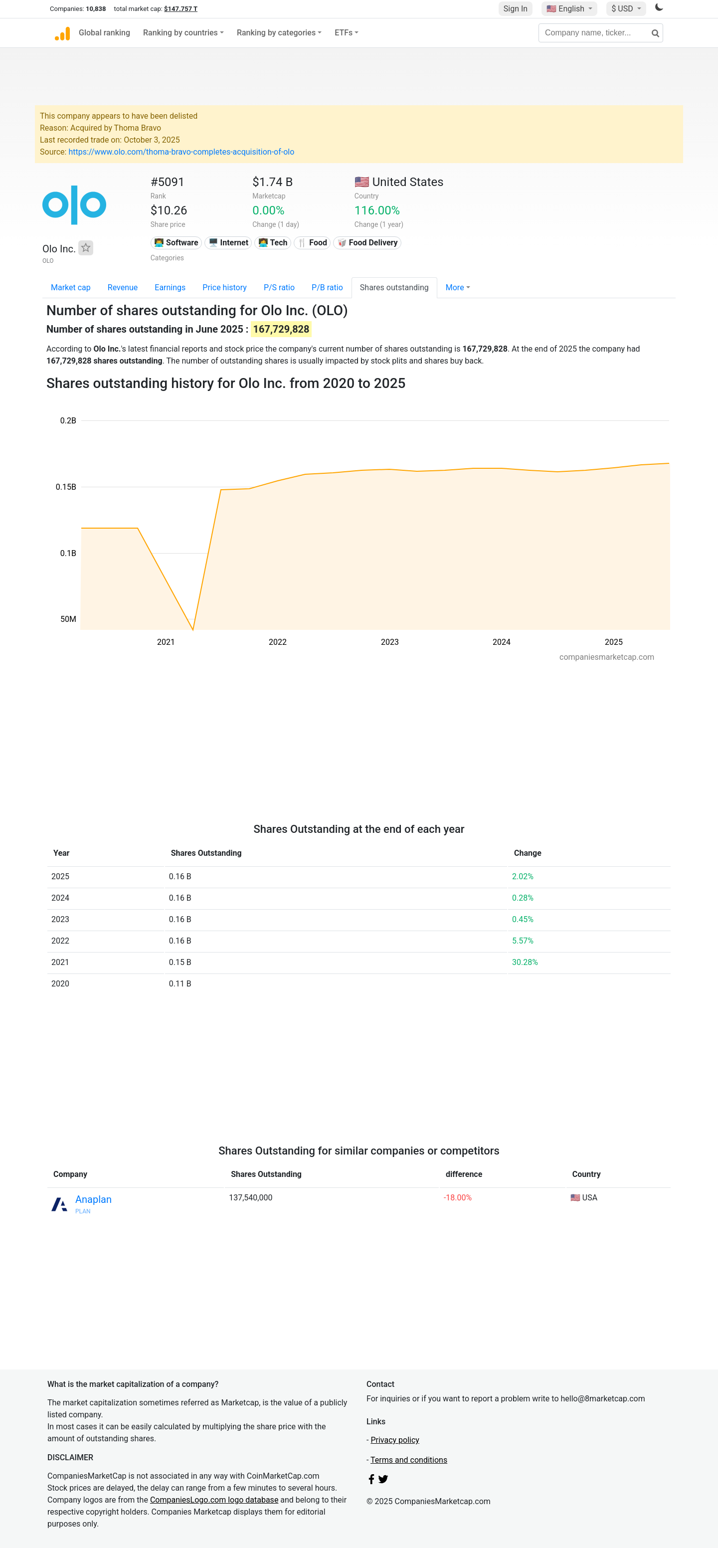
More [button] (455, 287)
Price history (224, 287)
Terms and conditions (408, 1460)
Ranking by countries (180, 32)
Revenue (123, 287)
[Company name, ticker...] (600, 32)
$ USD (623, 8)
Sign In (516, 8)
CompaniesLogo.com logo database (214, 1500)
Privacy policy (394, 1440)
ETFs (344, 32)
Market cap (71, 287)
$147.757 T (180, 8)
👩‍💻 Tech (273, 242)
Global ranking (104, 32)
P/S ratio (279, 287)
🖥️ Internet (228, 242)
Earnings (170, 287)
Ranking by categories (276, 32)
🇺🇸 (566, 8)
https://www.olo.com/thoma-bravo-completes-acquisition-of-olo (181, 152)
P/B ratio (327, 287)
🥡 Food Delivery (367, 242)
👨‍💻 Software (176, 242)
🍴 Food (312, 242)
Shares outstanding (394, 287)
